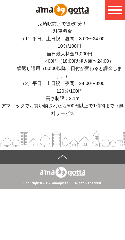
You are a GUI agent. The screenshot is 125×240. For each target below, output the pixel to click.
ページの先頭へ (16, 157)
